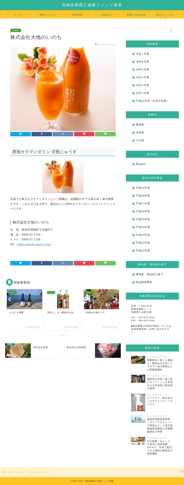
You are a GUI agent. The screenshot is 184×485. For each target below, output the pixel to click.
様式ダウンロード (165, 15)
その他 (140, 143)
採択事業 (77, 14)
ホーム (18, 14)
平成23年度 (143, 238)
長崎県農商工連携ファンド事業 (92, 5)
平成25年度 (143, 222)
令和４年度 (142, 77)
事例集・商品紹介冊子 (149, 277)
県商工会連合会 (136, 14)
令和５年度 (142, 69)
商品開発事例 (144, 285)
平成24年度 (143, 230)
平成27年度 (143, 207)
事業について (47, 14)
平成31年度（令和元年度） (150, 102)
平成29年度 (143, 191)
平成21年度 (143, 254)
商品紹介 (106, 14)
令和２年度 (142, 93)
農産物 (140, 128)
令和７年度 (142, 53)
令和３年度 (142, 85)
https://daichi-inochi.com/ (34, 244)
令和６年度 (142, 61)
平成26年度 (143, 214)
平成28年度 (143, 199)
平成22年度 (143, 246)
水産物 (140, 136)
